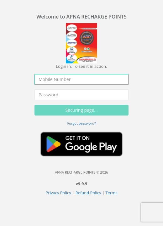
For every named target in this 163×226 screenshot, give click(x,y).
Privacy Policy (58, 193)
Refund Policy (88, 193)
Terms (111, 193)
